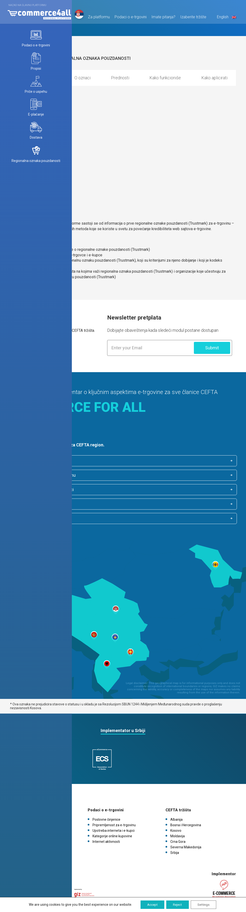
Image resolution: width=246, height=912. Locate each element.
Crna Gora (177, 812)
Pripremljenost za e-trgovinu (160, 460)
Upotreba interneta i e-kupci (44, 475)
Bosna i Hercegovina (185, 796)
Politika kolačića (27, 807)
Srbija (174, 824)
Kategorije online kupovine (158, 475)
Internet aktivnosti (35, 490)
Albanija (176, 790)
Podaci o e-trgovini (130, 18)
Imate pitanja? (162, 18)
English (225, 18)
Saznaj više (25, 346)
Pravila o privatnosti (30, 801)
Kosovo (175, 801)
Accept (150, 904)
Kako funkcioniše (165, 77)
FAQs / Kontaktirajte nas (33, 812)
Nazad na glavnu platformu (27, 5)
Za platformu (98, 18)
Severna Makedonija (185, 818)
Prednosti (120, 77)
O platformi (23, 790)
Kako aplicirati (214, 77)
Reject (177, 904)
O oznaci (82, 77)
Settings (204, 904)
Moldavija (177, 807)
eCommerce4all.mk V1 (32, 818)
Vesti (19, 796)
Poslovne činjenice (35, 461)
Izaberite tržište (192, 18)
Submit (212, 347)
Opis (49, 77)
